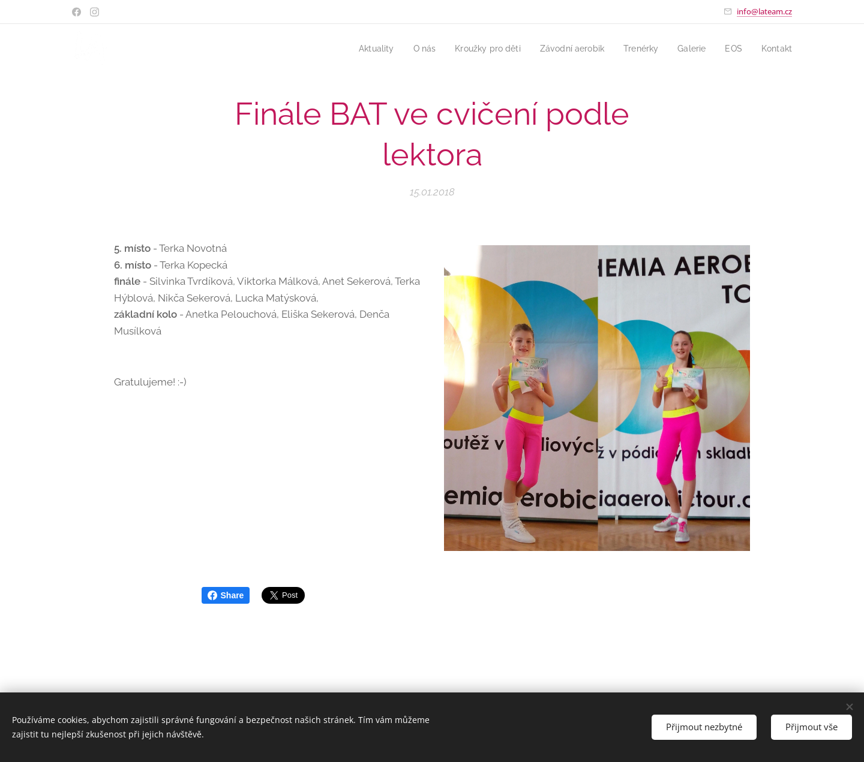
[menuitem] (358, 49)
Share (226, 595)
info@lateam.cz (764, 11)
